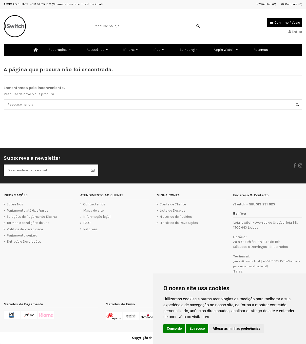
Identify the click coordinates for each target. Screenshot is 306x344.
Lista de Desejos (173, 210)
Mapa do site (93, 210)
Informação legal (97, 217)
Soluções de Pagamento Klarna (32, 217)
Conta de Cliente (173, 204)
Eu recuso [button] (197, 328)
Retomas (90, 229)
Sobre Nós (15, 204)
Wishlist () (266, 4)
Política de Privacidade (25, 229)
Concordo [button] (174, 328)
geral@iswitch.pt (246, 261)
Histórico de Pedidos (176, 217)
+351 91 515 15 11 (274, 261)
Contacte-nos (94, 204)
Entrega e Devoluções (24, 241)
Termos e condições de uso (28, 223)
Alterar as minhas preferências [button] (236, 328)
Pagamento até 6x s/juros (27, 210)
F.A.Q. (87, 223)
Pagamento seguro (22, 235)
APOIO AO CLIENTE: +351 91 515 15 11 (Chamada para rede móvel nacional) (53, 4)
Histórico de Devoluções (179, 223)
